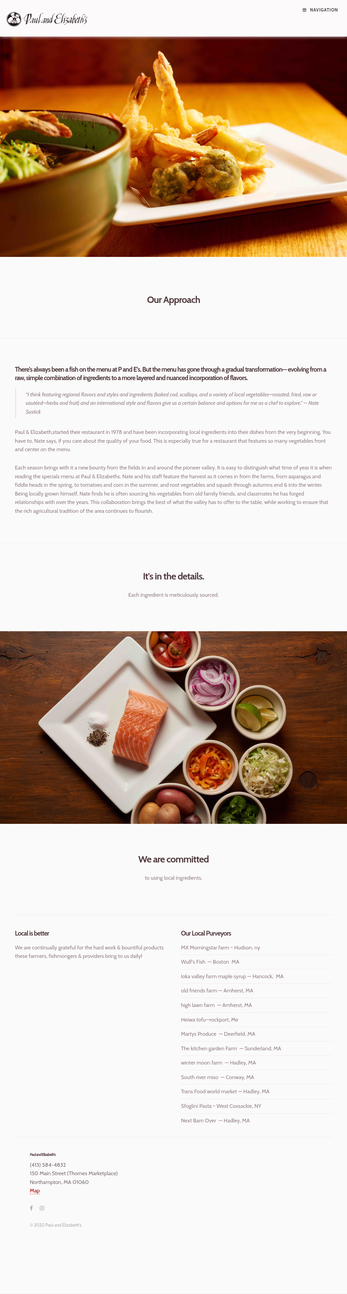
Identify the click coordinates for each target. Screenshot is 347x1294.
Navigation (324, 10)
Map (35, 1190)
